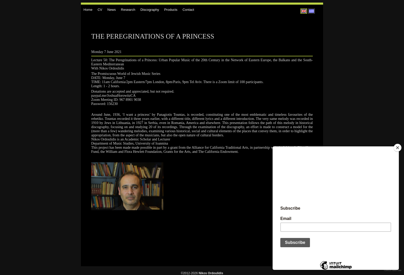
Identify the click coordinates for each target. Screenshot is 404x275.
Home (87, 10)
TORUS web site (392, 270)
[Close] (397, 148)
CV (100, 10)
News (111, 10)
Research (128, 10)
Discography (149, 10)
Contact (188, 10)
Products (170, 10)
